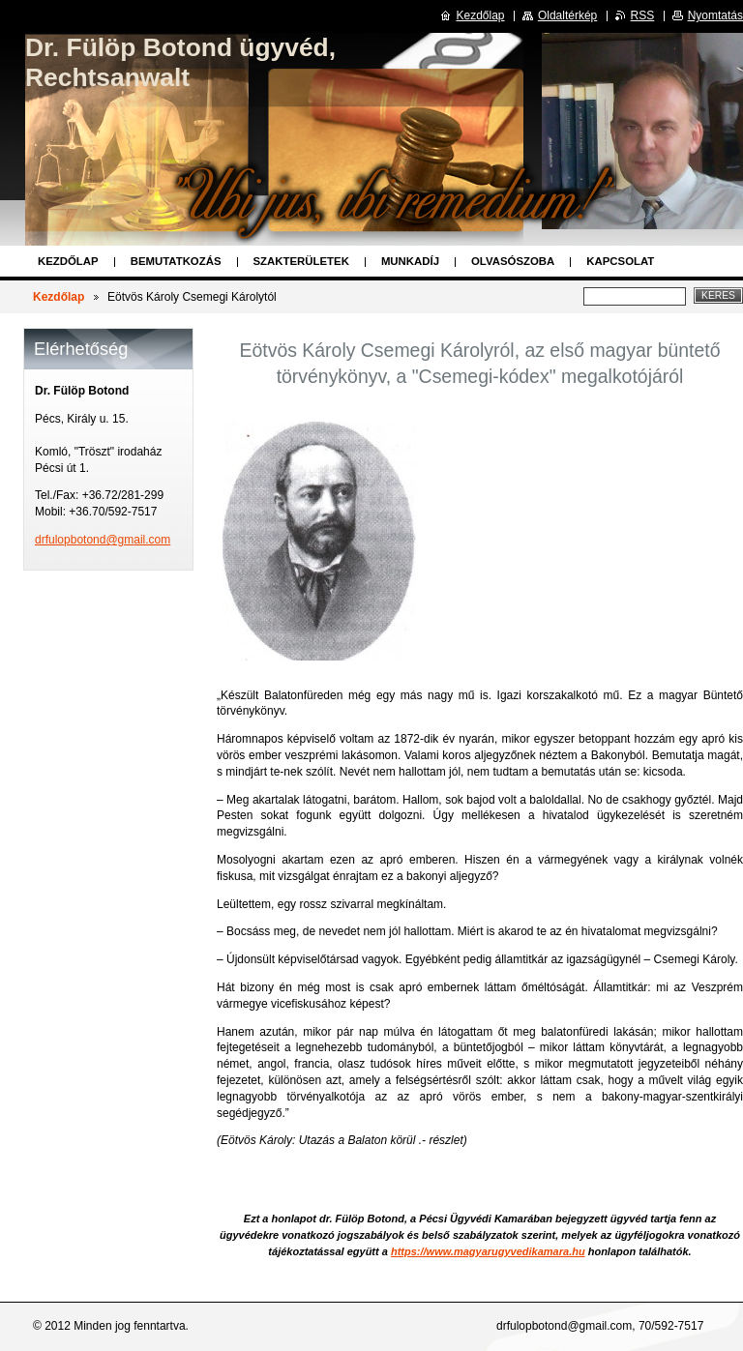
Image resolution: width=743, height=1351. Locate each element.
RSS (643, 15)
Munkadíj (410, 261)
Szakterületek (301, 261)
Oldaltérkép (567, 15)
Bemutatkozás (176, 261)
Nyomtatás (715, 15)
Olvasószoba (512, 261)
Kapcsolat (620, 261)
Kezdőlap (68, 261)
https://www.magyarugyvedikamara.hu (488, 1251)
